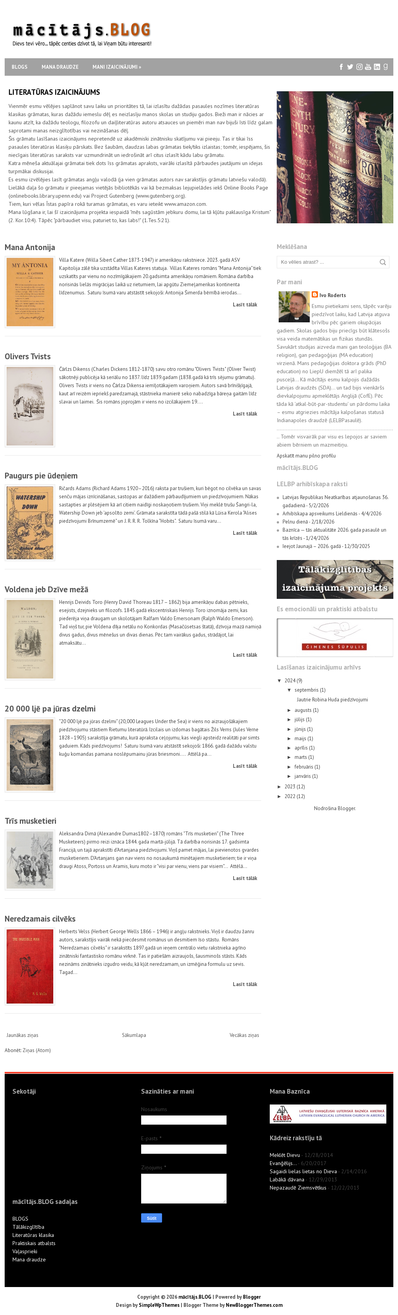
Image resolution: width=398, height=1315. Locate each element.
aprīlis (302, 747)
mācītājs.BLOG (194, 1297)
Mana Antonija (30, 247)
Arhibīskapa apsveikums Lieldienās (320, 513)
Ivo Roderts (332, 295)
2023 (291, 786)
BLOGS (20, 1218)
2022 (291, 796)
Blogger (346, 808)
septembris (307, 690)
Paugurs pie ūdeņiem (41, 475)
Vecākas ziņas (244, 1035)
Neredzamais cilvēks (40, 918)
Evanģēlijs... (283, 1163)
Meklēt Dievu (285, 1154)
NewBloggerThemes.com (254, 1305)
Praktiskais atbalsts (34, 1243)
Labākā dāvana (287, 1179)
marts (301, 757)
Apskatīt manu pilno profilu (306, 455)
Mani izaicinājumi (117, 67)
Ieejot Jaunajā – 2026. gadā (312, 546)
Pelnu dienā (295, 521)
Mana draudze (60, 67)
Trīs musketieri (30, 821)
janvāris (303, 776)
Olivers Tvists (28, 356)
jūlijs (300, 719)
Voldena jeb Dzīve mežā (46, 589)
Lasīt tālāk (245, 304)
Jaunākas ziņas (22, 1035)
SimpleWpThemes (159, 1305)
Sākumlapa (134, 1035)
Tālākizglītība (28, 1226)
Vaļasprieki (24, 1251)
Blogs (20, 67)
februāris (304, 767)
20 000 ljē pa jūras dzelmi (50, 708)
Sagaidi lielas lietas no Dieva (303, 1171)
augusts (304, 710)
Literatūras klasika (33, 1235)
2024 (291, 680)
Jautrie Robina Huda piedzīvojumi (332, 699)
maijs (301, 738)
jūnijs (301, 729)
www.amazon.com (185, 203)
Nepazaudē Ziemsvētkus (298, 1187)
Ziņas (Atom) (37, 1050)
